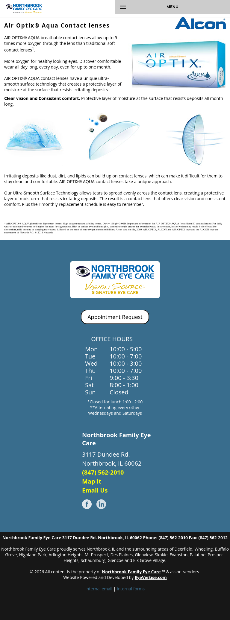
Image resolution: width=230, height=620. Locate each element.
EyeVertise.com (151, 577)
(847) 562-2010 (103, 472)
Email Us (95, 490)
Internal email (98, 589)
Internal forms (131, 589)
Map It (91, 481)
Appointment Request (115, 316)
